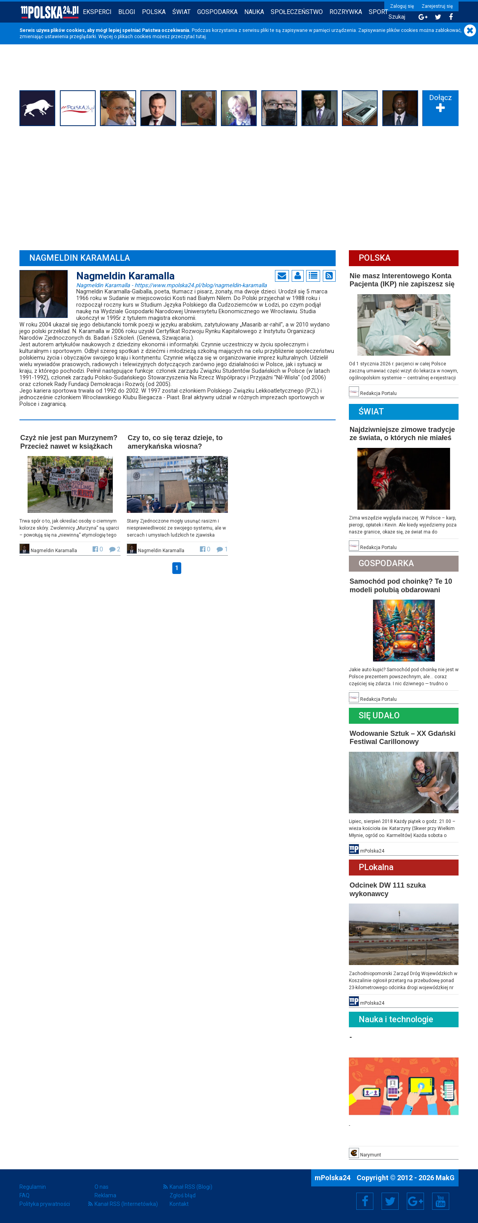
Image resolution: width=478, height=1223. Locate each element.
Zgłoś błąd (183, 1195)
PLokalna (376, 867)
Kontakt (179, 1204)
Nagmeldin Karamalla (171, 285)
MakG (445, 1178)
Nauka (254, 12)
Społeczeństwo (297, 12)
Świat (181, 12)
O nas (102, 1187)
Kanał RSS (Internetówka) (126, 1204)
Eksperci (97, 12)
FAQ (24, 1195)
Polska (154, 12)
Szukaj (397, 17)
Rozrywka (345, 12)
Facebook (365, 1201)
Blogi (126, 12)
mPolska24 (333, 1178)
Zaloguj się (402, 6)
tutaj (201, 36)
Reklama (105, 1195)
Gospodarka (217, 12)
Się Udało (379, 715)
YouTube (441, 1201)
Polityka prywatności (44, 1204)
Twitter (390, 1201)
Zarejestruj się (437, 6)
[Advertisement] (239, 187)
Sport (378, 12)
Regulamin (32, 1187)
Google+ (415, 1201)
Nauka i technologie (396, 1019)
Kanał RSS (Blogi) (191, 1187)
